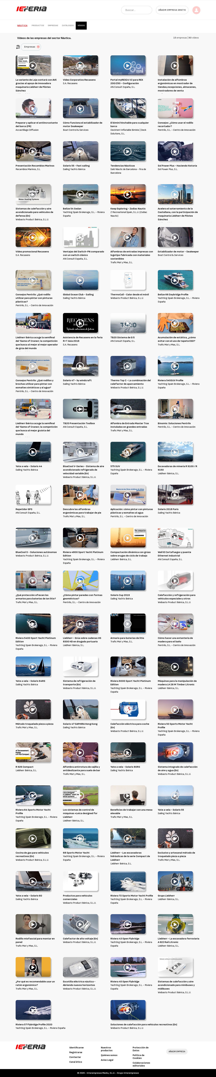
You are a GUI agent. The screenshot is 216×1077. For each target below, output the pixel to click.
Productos (38, 25)
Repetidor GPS (24, 509)
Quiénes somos (109, 1055)
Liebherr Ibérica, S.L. (168, 473)
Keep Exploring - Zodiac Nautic (128, 208)
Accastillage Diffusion (27, 130)
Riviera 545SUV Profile (170, 380)
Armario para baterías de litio (127, 638)
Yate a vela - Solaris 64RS (30, 681)
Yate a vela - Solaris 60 (29, 895)
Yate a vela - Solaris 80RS (125, 766)
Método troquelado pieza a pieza (34, 724)
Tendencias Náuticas (122, 165)
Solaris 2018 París (168, 509)
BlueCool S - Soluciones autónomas (36, 552)
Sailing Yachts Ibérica (74, 169)
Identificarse (76, 1047)
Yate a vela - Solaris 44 (29, 466)
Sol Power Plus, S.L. (168, 169)
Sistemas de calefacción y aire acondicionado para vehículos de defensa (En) (34, 212)
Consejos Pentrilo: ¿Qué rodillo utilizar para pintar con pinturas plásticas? (34, 298)
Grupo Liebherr (166, 895)
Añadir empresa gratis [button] (172, 10)
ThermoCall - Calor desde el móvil (129, 294)
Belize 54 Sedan (72, 208)
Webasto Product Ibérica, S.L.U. (32, 219)
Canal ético (75, 1061)
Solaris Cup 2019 (120, 595)
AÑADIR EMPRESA (177, 1051)
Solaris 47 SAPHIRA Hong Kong (80, 724)
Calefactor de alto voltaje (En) (80, 938)
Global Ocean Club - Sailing (78, 294)
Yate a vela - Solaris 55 (171, 809)
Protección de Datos (141, 1049)
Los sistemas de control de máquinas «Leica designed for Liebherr (80, 813)
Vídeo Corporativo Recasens (79, 79)
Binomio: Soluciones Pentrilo (174, 423)
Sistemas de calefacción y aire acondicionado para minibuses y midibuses (176, 985)
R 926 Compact (24, 766)
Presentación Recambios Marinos (35, 165)
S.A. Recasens (70, 83)
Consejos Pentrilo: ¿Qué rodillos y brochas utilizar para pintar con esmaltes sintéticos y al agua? (34, 384)
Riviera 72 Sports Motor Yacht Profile (131, 895)
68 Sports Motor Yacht (76, 852)
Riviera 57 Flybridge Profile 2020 (34, 1024)
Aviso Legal (107, 1060)
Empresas (53, 25)
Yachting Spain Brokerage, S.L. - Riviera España (40, 1028)
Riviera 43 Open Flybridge (124, 938)
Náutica (22, 25)
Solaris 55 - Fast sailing (76, 165)
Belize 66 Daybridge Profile (173, 294)
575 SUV (115, 466)
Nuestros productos (106, 1049)
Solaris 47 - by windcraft (77, 380)
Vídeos (81, 25)
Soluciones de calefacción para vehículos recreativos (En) (143, 1024)
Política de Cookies (138, 1057)
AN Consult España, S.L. (122, 87)
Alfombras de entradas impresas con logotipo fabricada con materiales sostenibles (131, 255)
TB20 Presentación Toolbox (79, 423)
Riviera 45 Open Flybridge (124, 981)
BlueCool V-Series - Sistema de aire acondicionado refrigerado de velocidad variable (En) (83, 470)
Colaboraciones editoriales (141, 1064)
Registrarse (75, 1052)
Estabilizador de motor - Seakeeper (178, 251)
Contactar (75, 1057)
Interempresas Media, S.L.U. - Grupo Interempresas (113, 1073)
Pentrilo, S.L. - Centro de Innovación (176, 130)
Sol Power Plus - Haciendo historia (177, 165)
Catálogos (68, 25)
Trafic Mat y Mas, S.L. (121, 262)
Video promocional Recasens (32, 251)
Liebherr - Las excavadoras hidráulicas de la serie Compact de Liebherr (130, 856)
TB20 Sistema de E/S (122, 337)
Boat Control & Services (75, 130)
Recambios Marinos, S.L (28, 169)
